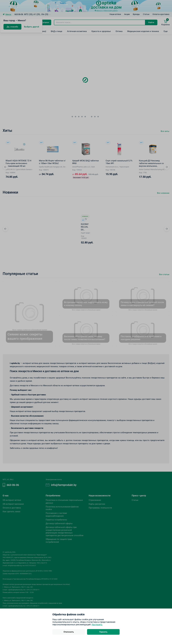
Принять (103, 632)
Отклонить (69, 632)
